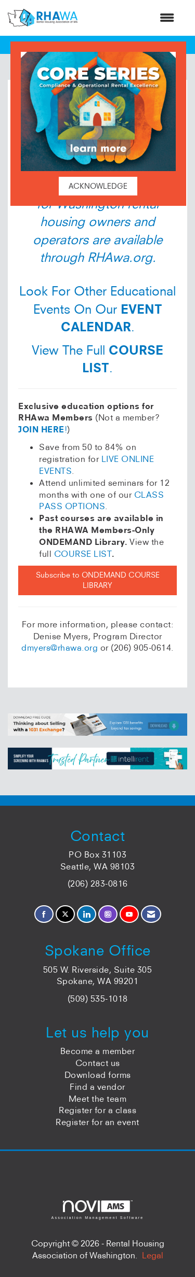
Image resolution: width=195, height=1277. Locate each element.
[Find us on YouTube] (129, 914)
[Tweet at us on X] (65, 914)
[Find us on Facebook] (44, 914)
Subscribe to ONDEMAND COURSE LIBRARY (98, 580)
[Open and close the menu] (131, 18)
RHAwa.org (119, 257)
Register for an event (97, 1122)
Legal (152, 1255)
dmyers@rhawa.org (59, 647)
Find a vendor (97, 1087)
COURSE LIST (83, 554)
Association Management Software (97, 1209)
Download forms (97, 1075)
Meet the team (98, 1098)
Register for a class (97, 1110)
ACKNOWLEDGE (98, 186)
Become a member (97, 1051)
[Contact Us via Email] (151, 914)
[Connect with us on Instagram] (108, 914)
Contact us (97, 1063)
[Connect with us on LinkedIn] (86, 914)
